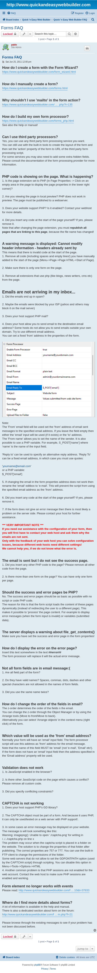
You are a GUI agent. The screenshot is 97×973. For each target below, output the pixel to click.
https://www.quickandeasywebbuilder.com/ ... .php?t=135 (37, 104)
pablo (14, 45)
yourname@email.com (17, 466)
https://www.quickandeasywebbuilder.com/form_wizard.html (39, 71)
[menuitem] (11, 13)
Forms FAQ (12, 27)
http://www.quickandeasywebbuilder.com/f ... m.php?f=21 (37, 914)
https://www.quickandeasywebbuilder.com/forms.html (35, 88)
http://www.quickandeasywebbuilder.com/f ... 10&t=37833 (54, 890)
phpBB (37, 965)
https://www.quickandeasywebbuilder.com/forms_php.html (38, 120)
